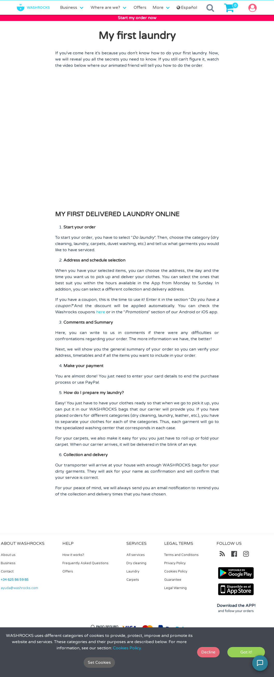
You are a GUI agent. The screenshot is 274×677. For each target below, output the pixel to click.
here (100, 312)
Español (186, 7)
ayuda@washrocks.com (19, 588)
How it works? (73, 555)
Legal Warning (175, 588)
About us (8, 555)
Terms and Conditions (181, 555)
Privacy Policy (175, 563)
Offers (140, 7)
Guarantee (172, 580)
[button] (254, 7)
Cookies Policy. (127, 648)
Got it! (246, 652)
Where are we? (105, 7)
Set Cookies (99, 662)
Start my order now (137, 17)
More (158, 7)
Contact (7, 571)
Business (68, 7)
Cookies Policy (175, 571)
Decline (208, 652)
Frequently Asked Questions (85, 563)
